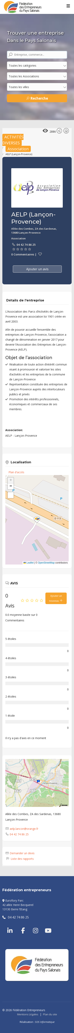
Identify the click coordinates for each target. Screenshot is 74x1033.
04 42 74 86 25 (26, 245)
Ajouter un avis (37, 269)
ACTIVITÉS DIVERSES (12, 140)
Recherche (37, 98)
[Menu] (68, 6)
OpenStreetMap (46, 562)
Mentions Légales (27, 1014)
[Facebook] (21, 926)
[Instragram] (33, 926)
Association (18, 149)
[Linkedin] (10, 926)
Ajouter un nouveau (56, 598)
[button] (37, 520)
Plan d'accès (16, 472)
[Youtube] (45, 926)
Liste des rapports (19, 859)
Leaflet (28, 562)
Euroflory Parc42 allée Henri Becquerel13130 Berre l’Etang (17, 905)
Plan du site (50, 1014)
